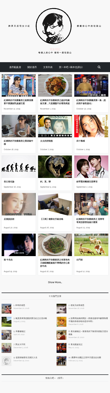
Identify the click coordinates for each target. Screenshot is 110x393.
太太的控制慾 (46, 141)
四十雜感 (80, 141)
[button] (99, 67)
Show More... (55, 282)
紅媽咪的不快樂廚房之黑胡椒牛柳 (18, 142)
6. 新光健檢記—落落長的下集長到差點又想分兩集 (88, 333)
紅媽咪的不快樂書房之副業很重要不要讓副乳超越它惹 (18, 102)
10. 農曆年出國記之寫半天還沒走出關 (85, 357)
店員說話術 (9, 219)
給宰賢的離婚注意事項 (86, 181)
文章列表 (48, 67)
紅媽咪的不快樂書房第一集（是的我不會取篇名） (91, 102)
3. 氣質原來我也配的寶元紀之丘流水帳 (30, 318)
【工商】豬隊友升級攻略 (51, 219)
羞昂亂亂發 (15, 67)
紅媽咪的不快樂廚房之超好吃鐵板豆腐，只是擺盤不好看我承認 (55, 102)
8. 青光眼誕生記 (75, 344)
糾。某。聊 (45, 181)
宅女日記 (55, 49)
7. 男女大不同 (19, 344)
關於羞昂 (32, 67)
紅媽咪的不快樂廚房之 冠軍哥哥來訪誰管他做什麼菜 (90, 220)
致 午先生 (8, 260)
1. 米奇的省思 (19, 305)
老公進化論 (9, 181)
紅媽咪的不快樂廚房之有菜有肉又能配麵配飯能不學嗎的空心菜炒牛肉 (55, 263)
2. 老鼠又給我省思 (76, 305)
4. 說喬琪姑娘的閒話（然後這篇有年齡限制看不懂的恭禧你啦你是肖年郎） (88, 320)
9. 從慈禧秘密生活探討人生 (25, 357)
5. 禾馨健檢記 (19, 331)
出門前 (79, 260)
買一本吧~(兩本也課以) (71, 67)
